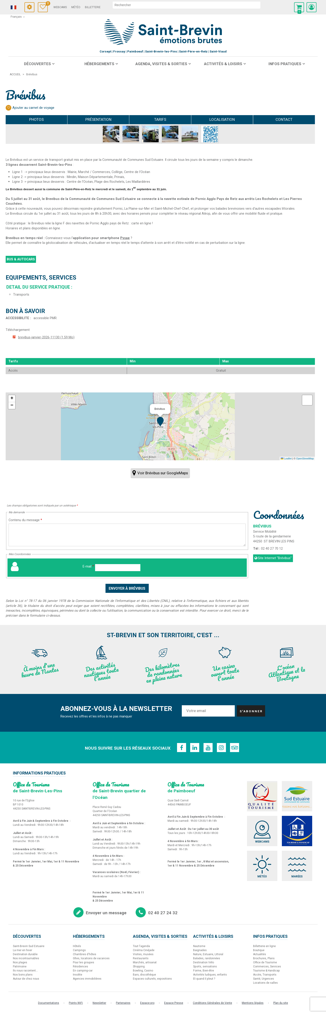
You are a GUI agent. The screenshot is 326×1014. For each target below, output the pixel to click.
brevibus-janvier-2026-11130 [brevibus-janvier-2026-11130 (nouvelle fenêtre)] (46, 337)
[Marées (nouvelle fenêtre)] (297, 866)
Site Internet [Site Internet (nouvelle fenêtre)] (275, 558)
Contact (284, 119)
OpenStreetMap (305, 458)
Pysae (125, 238)
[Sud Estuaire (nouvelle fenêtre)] (297, 796)
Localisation (222, 119)
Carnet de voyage (54, 4)
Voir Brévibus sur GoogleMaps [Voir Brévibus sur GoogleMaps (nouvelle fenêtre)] (162, 473)
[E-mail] (117, 567)
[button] (299, 7)
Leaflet (286, 458)
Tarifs (160, 119)
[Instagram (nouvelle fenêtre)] (221, 747)
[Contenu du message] (127, 535)
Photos (36, 119)
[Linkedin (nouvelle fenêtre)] (194, 747)
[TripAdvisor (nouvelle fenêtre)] (235, 747)
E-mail (88, 566)
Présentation (98, 119)
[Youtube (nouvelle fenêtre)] (208, 747)
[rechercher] (194, 5)
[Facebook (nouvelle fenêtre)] (180, 747)
